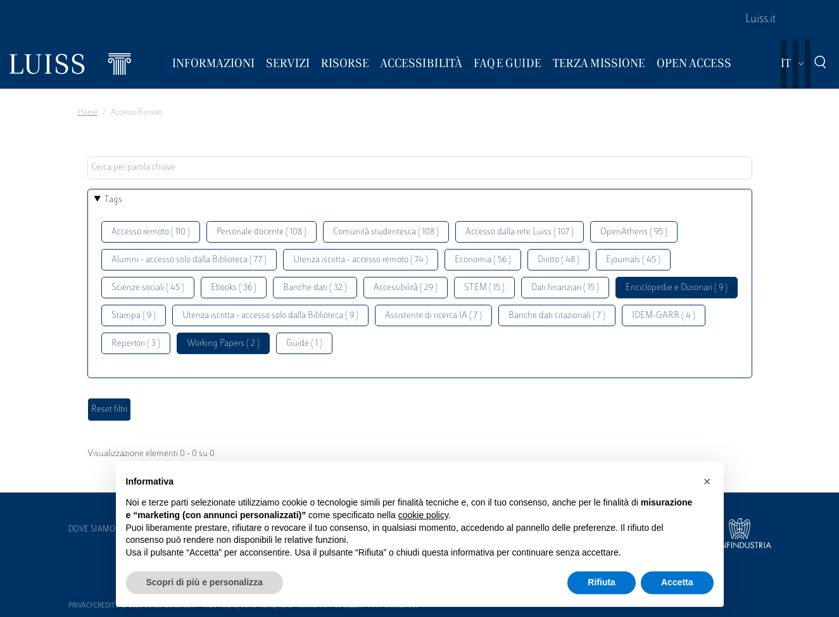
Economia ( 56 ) (483, 260)
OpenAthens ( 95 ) (633, 232)
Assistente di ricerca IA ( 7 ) (433, 316)
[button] (707, 481)
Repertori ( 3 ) (135, 343)
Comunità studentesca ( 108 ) (386, 232)
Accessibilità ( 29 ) (406, 288)
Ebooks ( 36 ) (233, 288)
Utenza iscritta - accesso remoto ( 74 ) (360, 260)
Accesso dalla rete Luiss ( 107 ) (519, 232)
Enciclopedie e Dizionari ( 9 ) (677, 288)
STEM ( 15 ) (484, 288)
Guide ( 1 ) (304, 343)
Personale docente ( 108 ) (261, 232)
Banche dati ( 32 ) (315, 288)
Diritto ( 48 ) (558, 260)
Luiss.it (760, 19)
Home (88, 113)
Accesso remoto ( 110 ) (150, 232)
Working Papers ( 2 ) (223, 343)
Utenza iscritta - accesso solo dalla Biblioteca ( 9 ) (270, 316)
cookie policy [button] (423, 515)
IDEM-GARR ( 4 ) (663, 316)
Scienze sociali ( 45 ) (147, 288)
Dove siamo (91, 529)
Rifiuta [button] (601, 582)
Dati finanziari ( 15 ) (565, 288)
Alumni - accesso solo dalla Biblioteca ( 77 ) (189, 260)
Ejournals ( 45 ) (633, 260)
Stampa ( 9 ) (133, 316)
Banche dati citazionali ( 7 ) (556, 316)
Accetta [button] (677, 582)
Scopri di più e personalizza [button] (204, 582)
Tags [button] (113, 200)
